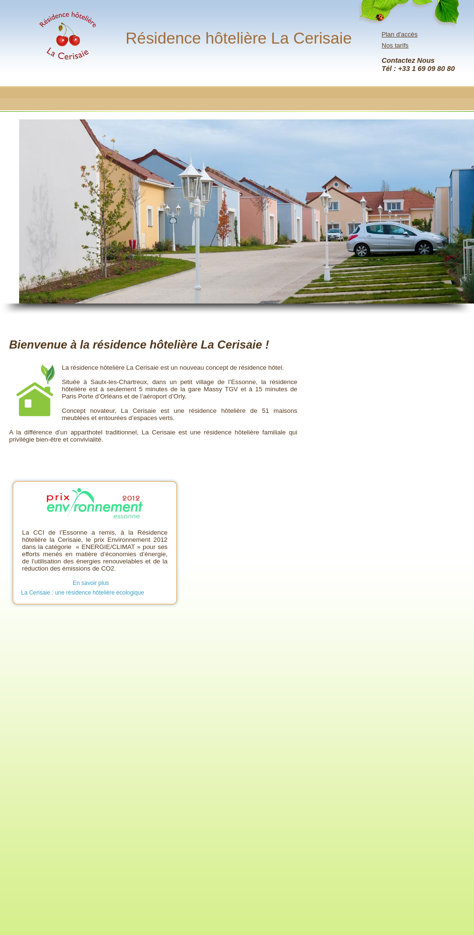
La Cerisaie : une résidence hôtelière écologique (82, 592)
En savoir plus (91, 583)
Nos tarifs (395, 45)
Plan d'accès (400, 34)
